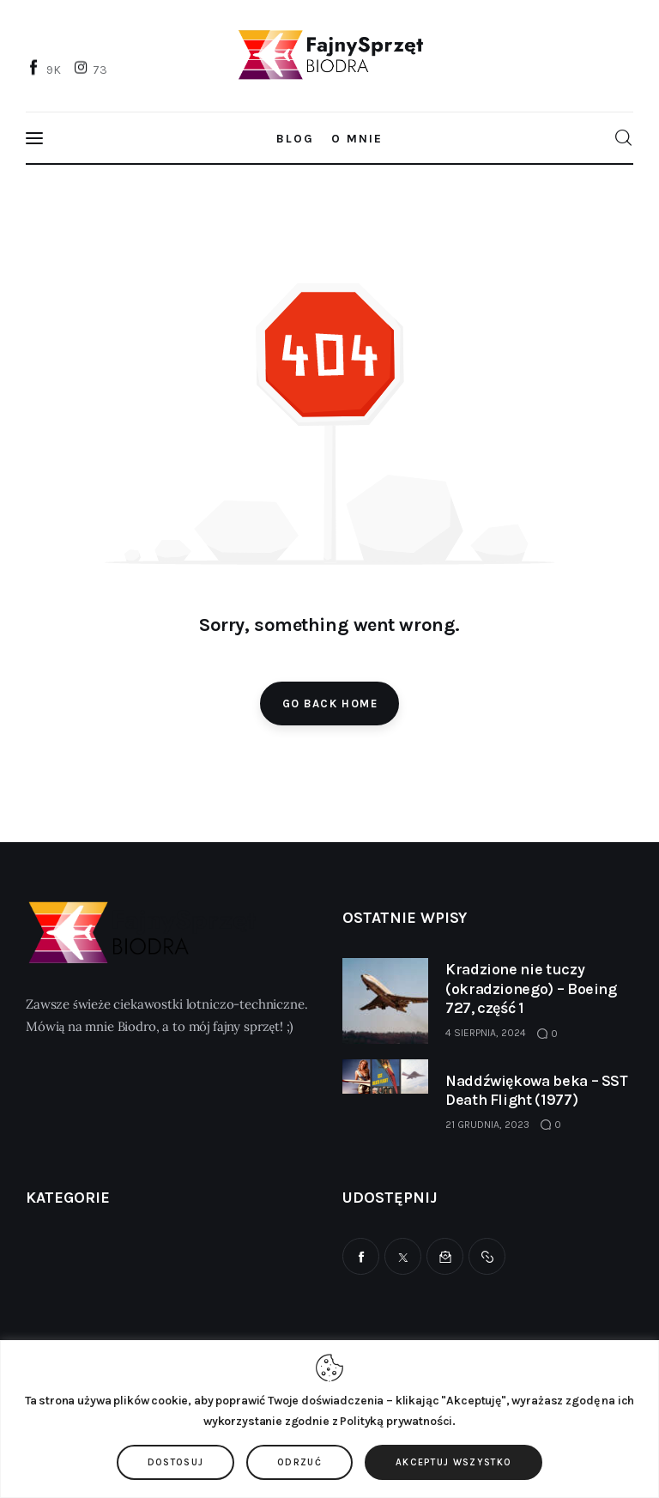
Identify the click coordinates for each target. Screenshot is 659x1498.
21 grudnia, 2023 (487, 1125)
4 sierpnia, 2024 (485, 1033)
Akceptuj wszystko (453, 1462)
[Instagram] (92, 68)
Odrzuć (299, 1462)
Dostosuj (176, 1462)
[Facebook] (45, 68)
